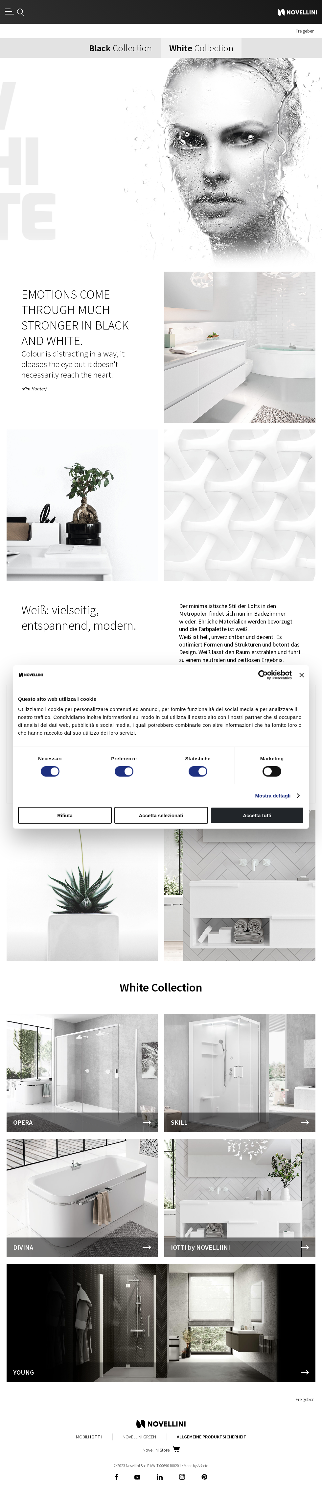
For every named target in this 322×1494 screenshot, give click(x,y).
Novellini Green (139, 1437)
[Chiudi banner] (301, 675)
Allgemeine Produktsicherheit (211, 1437)
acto (202, 1465)
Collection (120, 48)
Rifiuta (65, 815)
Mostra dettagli (272, 795)
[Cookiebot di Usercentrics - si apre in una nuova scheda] (263, 675)
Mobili (89, 1437)
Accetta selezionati (161, 815)
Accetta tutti (257, 815)
